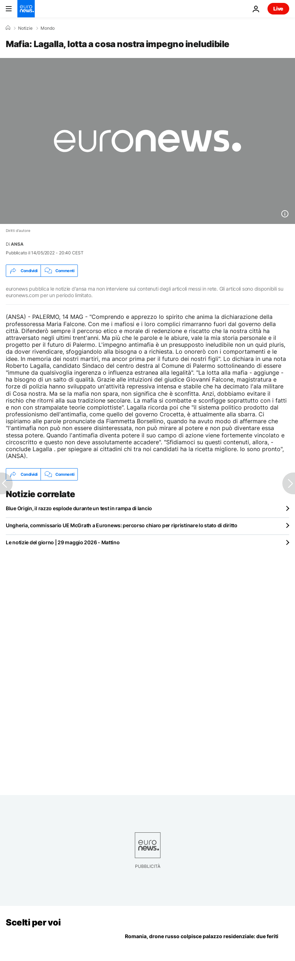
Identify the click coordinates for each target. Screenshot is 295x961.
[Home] (8, 27)
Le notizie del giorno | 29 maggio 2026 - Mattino (63, 542)
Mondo (48, 28)
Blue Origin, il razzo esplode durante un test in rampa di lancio (79, 508)
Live (278, 8)
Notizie (25, 28)
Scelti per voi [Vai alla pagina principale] (33, 922)
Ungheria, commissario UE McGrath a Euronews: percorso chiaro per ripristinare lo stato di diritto (121, 525)
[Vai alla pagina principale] (26, 8)
